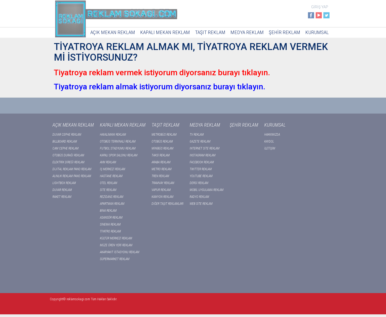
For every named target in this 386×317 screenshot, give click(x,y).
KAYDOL (269, 141)
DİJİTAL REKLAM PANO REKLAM (71, 169)
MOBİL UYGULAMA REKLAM (207, 190)
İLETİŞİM (269, 148)
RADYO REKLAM (199, 197)
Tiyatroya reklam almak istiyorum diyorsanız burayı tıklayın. (159, 86)
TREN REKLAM (160, 176)
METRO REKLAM (162, 169)
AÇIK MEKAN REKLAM (112, 32)
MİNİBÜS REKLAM (162, 148)
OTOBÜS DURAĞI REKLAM (68, 155)
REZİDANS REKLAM (111, 197)
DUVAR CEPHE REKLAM (66, 134)
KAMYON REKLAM (162, 197)
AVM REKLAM (108, 162)
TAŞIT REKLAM (210, 32)
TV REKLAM (197, 134)
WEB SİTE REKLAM (201, 204)
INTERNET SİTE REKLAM (205, 148)
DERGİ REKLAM (199, 183)
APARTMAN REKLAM (112, 204)
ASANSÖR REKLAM (111, 217)
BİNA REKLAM (108, 210)
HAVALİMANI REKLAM (113, 134)
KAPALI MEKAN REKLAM (165, 32)
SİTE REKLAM (108, 190)
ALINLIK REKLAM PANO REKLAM (71, 176)
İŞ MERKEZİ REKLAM (112, 169)
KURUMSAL (317, 32)
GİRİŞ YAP (319, 7)
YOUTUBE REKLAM (201, 176)
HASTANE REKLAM (111, 176)
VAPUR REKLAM (161, 190)
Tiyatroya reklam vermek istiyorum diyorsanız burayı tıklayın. (162, 72)
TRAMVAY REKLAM (163, 183)
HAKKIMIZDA (272, 134)
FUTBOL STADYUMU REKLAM (118, 148)
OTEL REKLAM (108, 183)
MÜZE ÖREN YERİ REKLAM (116, 245)
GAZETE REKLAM (200, 141)
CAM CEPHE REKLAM (65, 148)
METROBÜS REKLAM (164, 134)
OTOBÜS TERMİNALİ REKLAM (118, 141)
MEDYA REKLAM (247, 32)
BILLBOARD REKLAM (64, 141)
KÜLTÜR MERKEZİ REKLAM (116, 238)
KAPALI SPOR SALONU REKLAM (118, 155)
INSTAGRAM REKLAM (203, 155)
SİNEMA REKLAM (110, 224)
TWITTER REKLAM (201, 169)
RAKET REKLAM (61, 197)
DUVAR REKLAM (62, 190)
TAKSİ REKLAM (161, 155)
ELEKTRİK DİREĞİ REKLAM (68, 162)
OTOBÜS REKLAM (162, 141)
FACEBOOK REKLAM (202, 162)
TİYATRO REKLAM (110, 231)
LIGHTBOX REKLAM (64, 183)
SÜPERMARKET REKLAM (114, 259)
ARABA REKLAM (161, 162)
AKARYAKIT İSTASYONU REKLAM (119, 252)
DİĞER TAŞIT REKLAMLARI (168, 204)
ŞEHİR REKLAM (284, 32)
